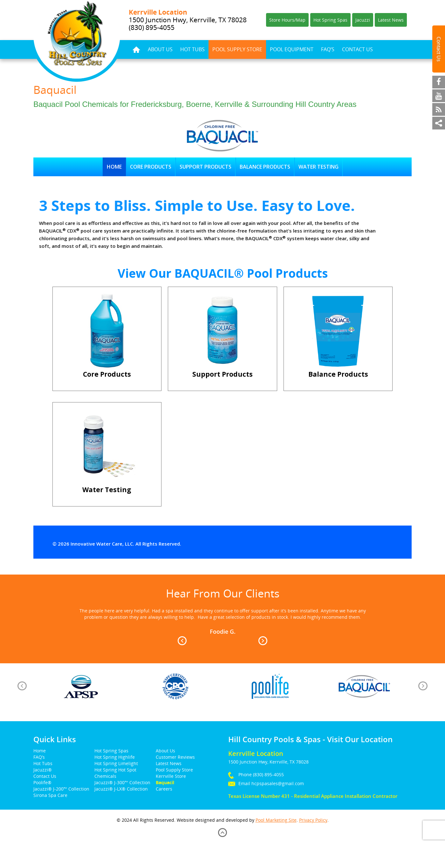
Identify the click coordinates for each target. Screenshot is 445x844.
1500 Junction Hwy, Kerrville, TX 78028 (188, 19)
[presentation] (22, 685)
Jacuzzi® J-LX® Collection (121, 789)
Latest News (391, 20)
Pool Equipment (291, 49)
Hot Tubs (192, 49)
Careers (164, 789)
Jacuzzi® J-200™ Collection (61, 789)
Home (136, 49)
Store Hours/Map (287, 20)
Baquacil (165, 782)
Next (262, 640)
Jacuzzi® (42, 770)
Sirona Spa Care (50, 795)
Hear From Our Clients (222, 593)
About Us (160, 49)
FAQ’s (327, 49)
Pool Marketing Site (276, 820)
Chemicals (105, 776)
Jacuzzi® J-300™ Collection (122, 782)
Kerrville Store (171, 776)
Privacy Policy (313, 820)
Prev (182, 640)
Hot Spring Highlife (114, 757)
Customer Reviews (175, 757)
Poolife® (42, 782)
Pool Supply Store (237, 49)
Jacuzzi (362, 20)
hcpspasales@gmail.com (277, 783)
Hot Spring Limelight (116, 763)
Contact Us (357, 49)
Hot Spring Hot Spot (115, 770)
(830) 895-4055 (268, 774)
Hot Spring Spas (330, 20)
